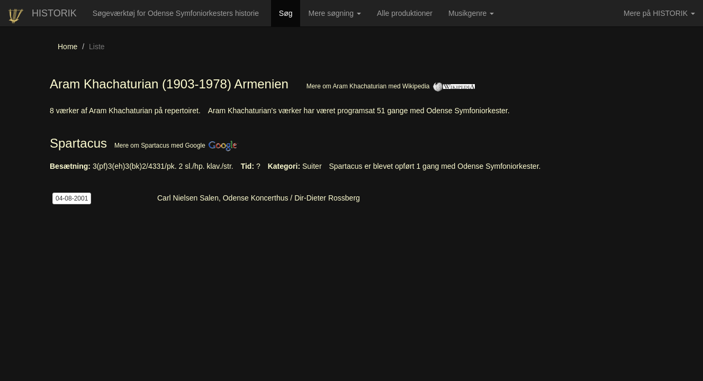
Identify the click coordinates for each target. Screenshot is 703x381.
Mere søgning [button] (334, 13)
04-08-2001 (72, 198)
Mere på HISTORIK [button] (659, 13)
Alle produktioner (408, 16)
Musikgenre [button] (471, 13)
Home (67, 46)
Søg (290, 12)
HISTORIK (54, 13)
